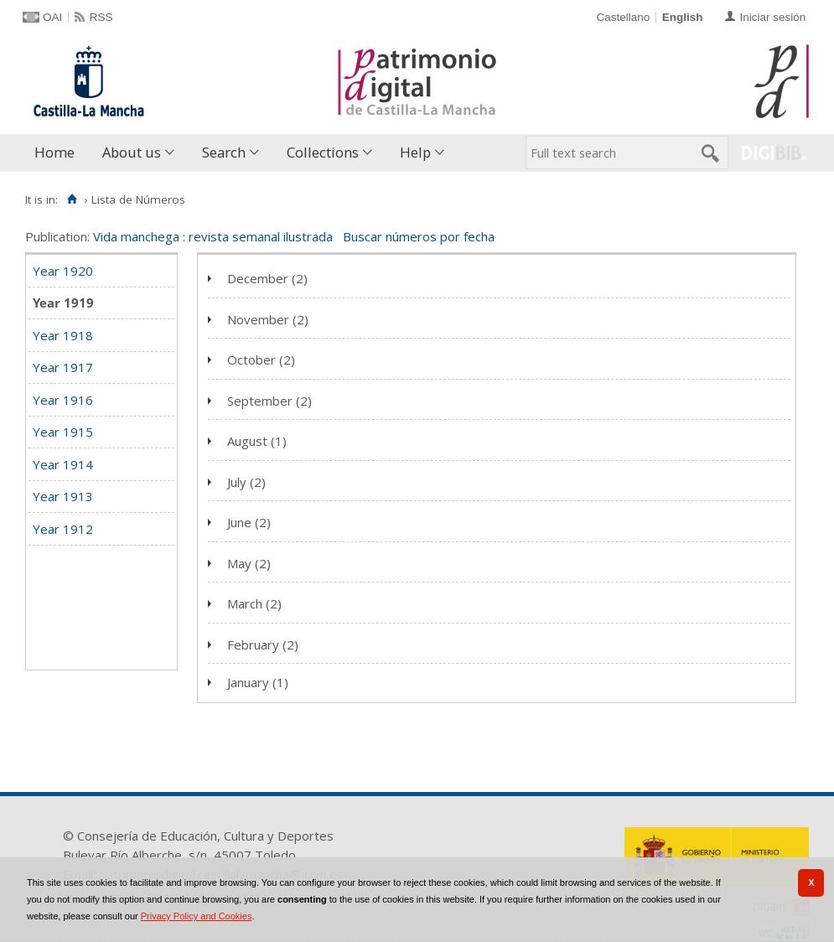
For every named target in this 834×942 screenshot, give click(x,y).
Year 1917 (63, 367)
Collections (323, 152)
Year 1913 (63, 496)
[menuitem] (58, 153)
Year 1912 (63, 528)
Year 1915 (63, 431)
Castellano (623, 17)
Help (415, 152)
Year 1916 (63, 399)
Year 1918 (63, 335)
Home (54, 152)
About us (131, 152)
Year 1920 (63, 270)
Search (224, 152)
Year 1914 (63, 464)
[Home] (72, 199)
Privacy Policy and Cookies (196, 916)
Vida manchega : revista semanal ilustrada (213, 236)
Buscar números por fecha (419, 236)
